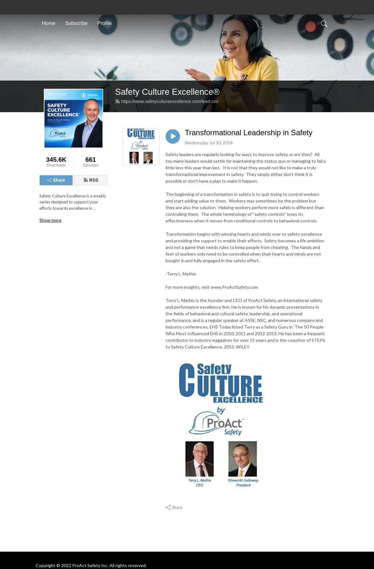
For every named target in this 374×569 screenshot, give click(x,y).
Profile (104, 23)
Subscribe (76, 23)
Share (56, 180)
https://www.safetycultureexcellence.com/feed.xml (166, 101)
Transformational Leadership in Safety (249, 132)
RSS (90, 180)
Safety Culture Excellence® (167, 92)
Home (49, 23)
